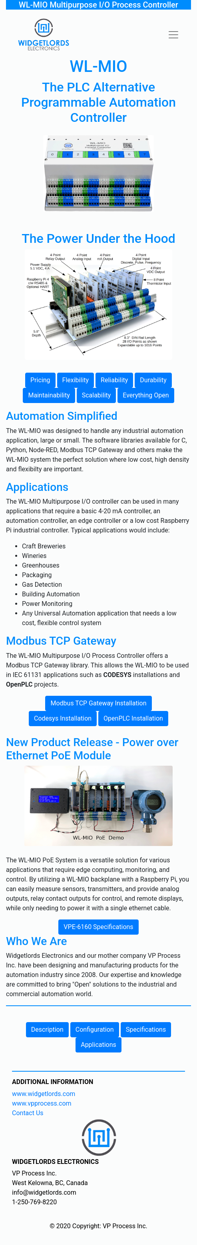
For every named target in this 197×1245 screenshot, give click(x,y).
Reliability (114, 380)
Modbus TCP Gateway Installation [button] (98, 703)
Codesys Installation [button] (63, 718)
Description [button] (47, 1029)
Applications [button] (98, 1044)
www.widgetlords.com (43, 1094)
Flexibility (75, 380)
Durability (153, 380)
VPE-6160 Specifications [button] (98, 927)
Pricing (40, 380)
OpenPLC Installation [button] (133, 718)
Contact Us (28, 1113)
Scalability (96, 395)
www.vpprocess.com (42, 1103)
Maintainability (49, 395)
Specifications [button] (146, 1029)
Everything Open (146, 395)
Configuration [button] (95, 1029)
